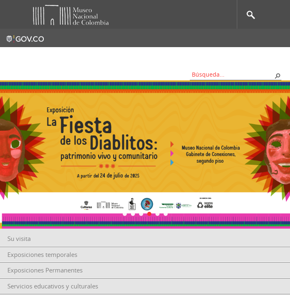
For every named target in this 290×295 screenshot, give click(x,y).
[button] (277, 75)
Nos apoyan (186, 55)
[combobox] (233, 74)
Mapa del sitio (141, 55)
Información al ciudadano (247, 55)
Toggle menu (12, 14)
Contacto (100, 55)
